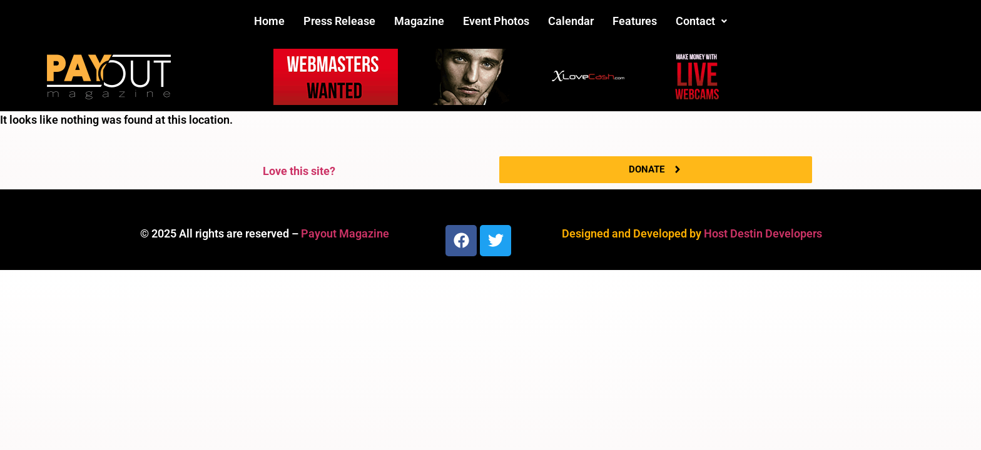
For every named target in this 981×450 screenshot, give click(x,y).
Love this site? (299, 171)
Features (634, 21)
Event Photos (496, 21)
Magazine (419, 21)
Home (269, 21)
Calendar (571, 21)
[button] (701, 21)
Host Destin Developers (763, 233)
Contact (701, 21)
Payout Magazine (345, 233)
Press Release (339, 21)
